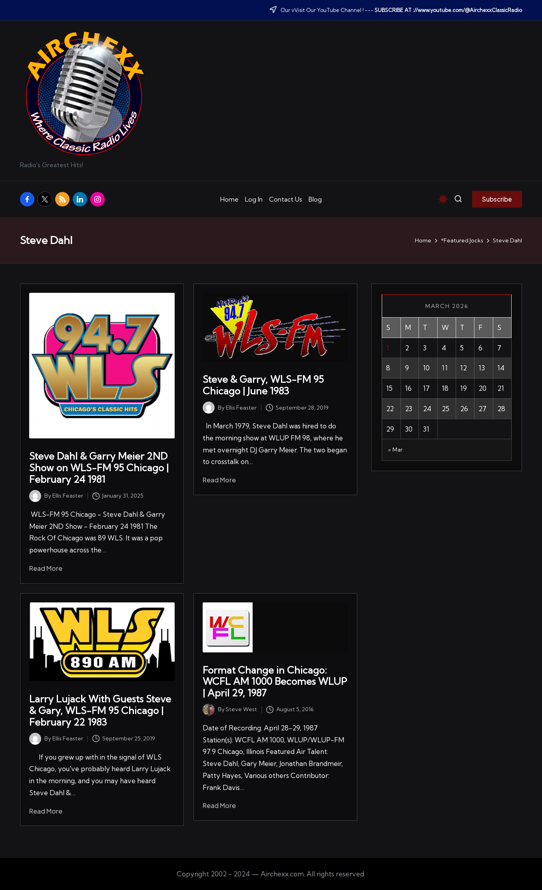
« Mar (395, 449)
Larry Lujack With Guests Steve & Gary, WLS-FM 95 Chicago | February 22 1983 (100, 710)
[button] (497, 199)
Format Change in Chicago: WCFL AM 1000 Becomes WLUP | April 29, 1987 (275, 681)
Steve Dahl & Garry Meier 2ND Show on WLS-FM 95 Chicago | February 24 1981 (99, 467)
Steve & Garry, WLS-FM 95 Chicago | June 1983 (263, 385)
